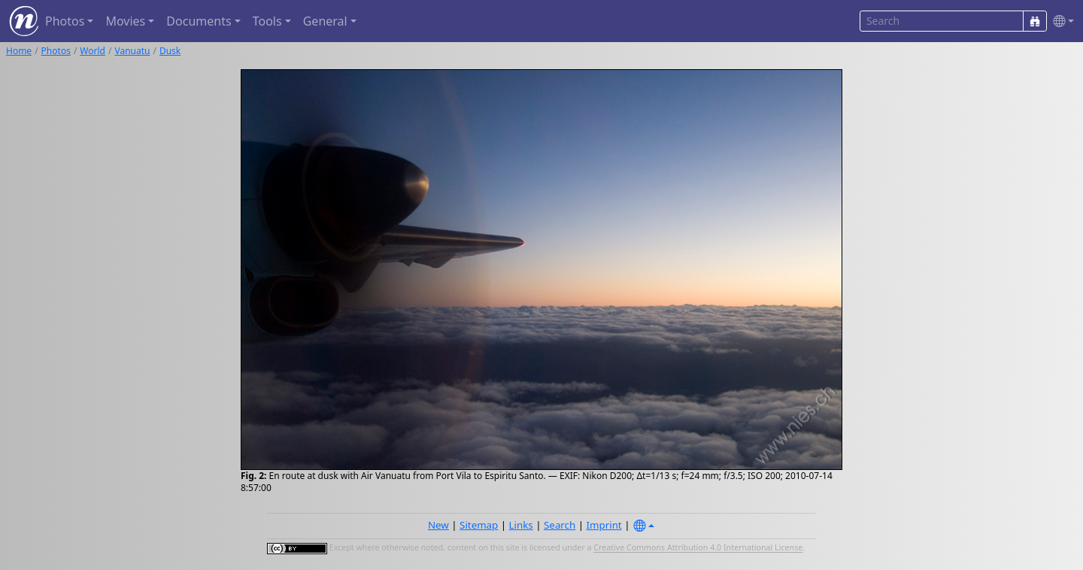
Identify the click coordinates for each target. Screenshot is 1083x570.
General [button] (325, 21)
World (92, 50)
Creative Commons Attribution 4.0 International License (697, 548)
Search (559, 525)
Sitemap (479, 525)
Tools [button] (267, 21)
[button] (1060, 21)
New (438, 525)
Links (521, 525)
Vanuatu (132, 50)
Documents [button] (198, 21)
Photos (56, 50)
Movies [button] (125, 21)
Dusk (169, 50)
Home (19, 50)
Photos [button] (64, 21)
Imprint (604, 525)
